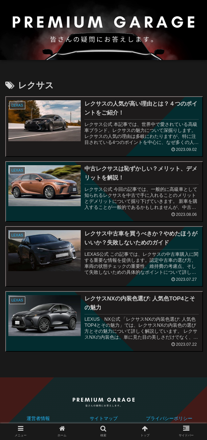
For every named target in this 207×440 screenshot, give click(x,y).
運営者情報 (38, 418)
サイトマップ (104, 418)
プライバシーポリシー (169, 418)
